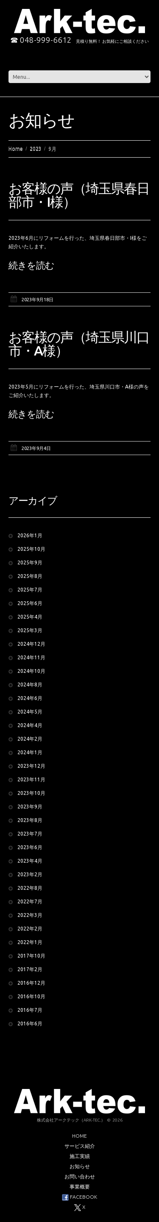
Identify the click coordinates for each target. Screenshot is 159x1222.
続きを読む (31, 265)
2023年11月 (31, 779)
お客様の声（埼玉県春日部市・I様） (78, 195)
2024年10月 (31, 671)
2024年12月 (31, 644)
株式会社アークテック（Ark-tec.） (71, 1120)
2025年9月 (29, 562)
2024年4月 (29, 725)
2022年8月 (29, 888)
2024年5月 (29, 711)
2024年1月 (29, 752)
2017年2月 (29, 969)
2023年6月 (29, 847)
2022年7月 (29, 901)
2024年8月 (29, 684)
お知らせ (80, 1166)
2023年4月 (29, 861)
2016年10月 (31, 996)
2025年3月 (29, 630)
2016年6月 (29, 1023)
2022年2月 (29, 928)
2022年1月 (29, 942)
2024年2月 (29, 739)
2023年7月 (29, 833)
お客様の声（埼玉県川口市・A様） (78, 343)
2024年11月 (31, 657)
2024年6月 (29, 698)
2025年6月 (29, 603)
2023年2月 (29, 874)
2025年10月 (31, 549)
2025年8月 (29, 576)
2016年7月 (29, 1010)
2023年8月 (29, 820)
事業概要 (80, 1186)
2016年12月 (31, 983)
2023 (36, 148)
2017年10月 (31, 955)
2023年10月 (31, 793)
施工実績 (80, 1156)
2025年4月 (29, 616)
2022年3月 (29, 915)
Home (15, 148)
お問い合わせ (79, 1176)
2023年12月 (31, 766)
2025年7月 (29, 589)
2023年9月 (29, 806)
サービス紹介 (79, 1146)
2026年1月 (29, 535)
